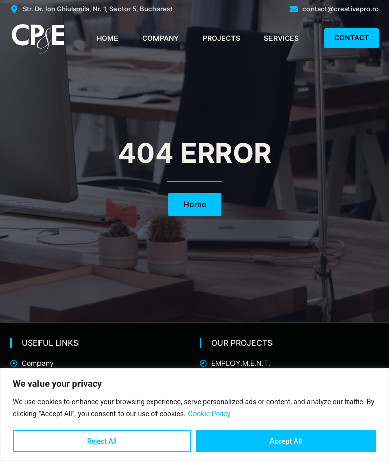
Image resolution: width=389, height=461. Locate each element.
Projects (221, 38)
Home (108, 38)
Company (160, 38)
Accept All (285, 441)
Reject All (102, 441)
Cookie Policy (209, 414)
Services (281, 38)
